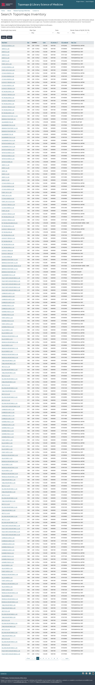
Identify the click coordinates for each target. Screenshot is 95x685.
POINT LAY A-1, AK (7, 192)
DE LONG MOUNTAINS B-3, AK (9, 632)
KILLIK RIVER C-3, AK (7, 458)
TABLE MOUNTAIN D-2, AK (9, 363)
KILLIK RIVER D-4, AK (7, 345)
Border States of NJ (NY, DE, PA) (79, 30)
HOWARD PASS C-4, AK (8, 433)
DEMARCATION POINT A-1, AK (10, 259)
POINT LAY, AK (5, 210)
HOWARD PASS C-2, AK (8, 427)
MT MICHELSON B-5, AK (8, 113)
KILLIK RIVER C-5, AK (7, 470)
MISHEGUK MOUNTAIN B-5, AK (10, 602)
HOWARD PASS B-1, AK (8, 547)
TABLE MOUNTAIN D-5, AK (9, 391)
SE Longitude (64, 42)
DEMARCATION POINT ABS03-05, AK (11, 265)
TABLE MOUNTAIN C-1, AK (8, 479)
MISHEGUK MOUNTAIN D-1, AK (10, 336)
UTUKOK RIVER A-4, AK (8, 198)
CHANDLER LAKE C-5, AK (8, 424)
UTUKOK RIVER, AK (7, 256)
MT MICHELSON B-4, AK (8, 109)
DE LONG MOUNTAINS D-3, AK (9, 388)
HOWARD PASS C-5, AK (8, 437)
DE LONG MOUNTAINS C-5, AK (9, 522)
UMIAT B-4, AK (5, 57)
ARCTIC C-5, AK (6, 519)
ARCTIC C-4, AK (6, 513)
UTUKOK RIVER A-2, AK (8, 186)
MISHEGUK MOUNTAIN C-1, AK (10, 455)
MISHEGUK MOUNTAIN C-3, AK (10, 467)
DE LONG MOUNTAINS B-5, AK (9, 647)
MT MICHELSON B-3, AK (8, 103)
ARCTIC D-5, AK (6, 400)
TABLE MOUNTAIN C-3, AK (8, 492)
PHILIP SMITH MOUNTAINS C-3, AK (11, 531)
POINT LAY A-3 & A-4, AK (8, 201)
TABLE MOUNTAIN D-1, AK (9, 360)
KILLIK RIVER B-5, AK (7, 595)
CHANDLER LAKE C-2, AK (8, 412)
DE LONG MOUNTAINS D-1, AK (9, 369)
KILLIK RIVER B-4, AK (7, 586)
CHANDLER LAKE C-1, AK (8, 409)
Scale (44, 42)
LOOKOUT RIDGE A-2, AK (8, 213)
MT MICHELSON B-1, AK (8, 91)
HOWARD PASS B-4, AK (8, 559)
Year (28, 42)
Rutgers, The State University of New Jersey (16, 677)
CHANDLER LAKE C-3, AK (8, 415)
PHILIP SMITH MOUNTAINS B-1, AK (11, 650)
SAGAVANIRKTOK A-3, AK (8, 137)
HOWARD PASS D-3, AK (8, 314)
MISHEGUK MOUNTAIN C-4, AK (10, 473)
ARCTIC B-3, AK (6, 629)
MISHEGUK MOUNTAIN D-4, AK (10, 354)
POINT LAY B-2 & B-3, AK (8, 70)
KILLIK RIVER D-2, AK (7, 333)
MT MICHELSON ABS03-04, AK (9, 223)
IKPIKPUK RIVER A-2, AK (8, 149)
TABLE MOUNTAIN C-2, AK (8, 482)
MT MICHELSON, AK (7, 232)
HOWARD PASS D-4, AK (8, 320)
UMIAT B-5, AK (5, 61)
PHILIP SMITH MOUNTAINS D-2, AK (11, 281)
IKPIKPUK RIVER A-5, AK (8, 158)
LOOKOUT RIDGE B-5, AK (8, 106)
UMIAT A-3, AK (5, 174)
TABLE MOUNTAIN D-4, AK (9, 382)
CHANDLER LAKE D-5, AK (8, 308)
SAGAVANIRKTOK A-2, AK (8, 125)
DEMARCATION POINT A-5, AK (10, 128)
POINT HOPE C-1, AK (7, 440)
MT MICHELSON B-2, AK (8, 97)
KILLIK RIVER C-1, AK (7, 443)
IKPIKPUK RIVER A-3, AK (8, 152)
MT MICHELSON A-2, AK (8, 226)
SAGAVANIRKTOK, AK (7, 122)
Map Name (4, 42)
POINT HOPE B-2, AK (7, 580)
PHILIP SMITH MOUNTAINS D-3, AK (11, 284)
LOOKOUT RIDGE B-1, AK (8, 82)
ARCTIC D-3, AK (6, 385)
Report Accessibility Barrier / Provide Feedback (47, 681)
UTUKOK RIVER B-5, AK (8, 85)
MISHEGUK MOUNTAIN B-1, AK (10, 574)
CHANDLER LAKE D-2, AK (8, 296)
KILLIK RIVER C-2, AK (7, 449)
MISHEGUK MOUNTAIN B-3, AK (10, 592)
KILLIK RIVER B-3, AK (7, 577)
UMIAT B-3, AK (5, 54)
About (9, 10)
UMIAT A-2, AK (5, 168)
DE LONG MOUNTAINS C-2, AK (9, 498)
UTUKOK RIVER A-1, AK (8, 183)
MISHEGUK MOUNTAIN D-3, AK (10, 348)
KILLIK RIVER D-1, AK (7, 330)
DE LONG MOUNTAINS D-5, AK (9, 403)
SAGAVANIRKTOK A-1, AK (8, 275)
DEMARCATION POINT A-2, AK (10, 262)
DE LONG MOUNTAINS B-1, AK (9, 614)
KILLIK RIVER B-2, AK (7, 568)
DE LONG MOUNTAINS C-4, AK (9, 516)
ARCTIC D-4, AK (6, 394)
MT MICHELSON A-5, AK (8, 247)
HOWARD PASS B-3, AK (8, 556)
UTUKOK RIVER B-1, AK (8, 67)
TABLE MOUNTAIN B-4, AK (8, 626)
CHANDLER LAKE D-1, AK (8, 293)
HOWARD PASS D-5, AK (8, 326)
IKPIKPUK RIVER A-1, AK (8, 143)
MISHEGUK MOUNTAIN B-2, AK (10, 583)
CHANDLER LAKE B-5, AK (8, 550)
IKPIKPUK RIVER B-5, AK (8, 45)
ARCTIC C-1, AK (6, 485)
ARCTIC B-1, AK (6, 611)
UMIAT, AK (4, 171)
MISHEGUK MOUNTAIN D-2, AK (10, 342)
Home (3, 10)
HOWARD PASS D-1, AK (8, 305)
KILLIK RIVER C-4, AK (7, 464)
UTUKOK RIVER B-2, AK (8, 73)
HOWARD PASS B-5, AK (8, 562)
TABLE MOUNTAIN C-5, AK (8, 510)
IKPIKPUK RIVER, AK (7, 161)
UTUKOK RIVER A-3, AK (8, 189)
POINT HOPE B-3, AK (7, 589)
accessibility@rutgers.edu (21, 682)
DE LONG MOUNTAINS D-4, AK (9, 397)
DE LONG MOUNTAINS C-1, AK (9, 489)
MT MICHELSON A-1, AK (8, 216)
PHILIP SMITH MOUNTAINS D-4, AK (11, 287)
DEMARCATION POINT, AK (9, 119)
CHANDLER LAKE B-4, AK (8, 544)
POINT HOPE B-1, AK (7, 571)
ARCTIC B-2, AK (6, 620)
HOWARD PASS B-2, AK (8, 553)
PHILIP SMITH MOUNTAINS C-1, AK (11, 525)
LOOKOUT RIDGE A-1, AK (8, 204)
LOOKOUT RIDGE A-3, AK (8, 220)
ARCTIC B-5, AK (6, 644)
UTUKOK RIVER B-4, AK (8, 79)
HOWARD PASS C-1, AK (8, 421)
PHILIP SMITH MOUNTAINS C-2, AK (11, 528)
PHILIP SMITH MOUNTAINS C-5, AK (11, 406)
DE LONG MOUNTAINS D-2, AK (9, 378)
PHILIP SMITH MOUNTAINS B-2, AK (11, 654)
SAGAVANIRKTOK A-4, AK (8, 140)
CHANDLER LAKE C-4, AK (8, 418)
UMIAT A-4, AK (5, 177)
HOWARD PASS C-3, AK (8, 430)
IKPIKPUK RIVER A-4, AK (8, 155)
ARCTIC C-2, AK (6, 495)
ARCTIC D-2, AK (6, 375)
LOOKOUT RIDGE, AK (7, 250)
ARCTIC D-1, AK (6, 366)
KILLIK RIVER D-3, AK (7, 339)
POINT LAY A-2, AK (7, 195)
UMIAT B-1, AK (5, 48)
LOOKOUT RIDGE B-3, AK (8, 94)
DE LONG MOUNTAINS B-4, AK (9, 641)
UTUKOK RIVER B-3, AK (8, 76)
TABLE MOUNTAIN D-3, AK (9, 372)
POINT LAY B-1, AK (7, 64)
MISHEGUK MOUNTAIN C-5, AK (10, 476)
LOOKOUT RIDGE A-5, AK (8, 238)
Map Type (33, 30)
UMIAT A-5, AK (5, 180)
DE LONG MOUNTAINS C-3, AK (9, 507)
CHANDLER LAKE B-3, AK (8, 541)
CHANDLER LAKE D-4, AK (8, 302)
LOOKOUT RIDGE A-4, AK (8, 229)
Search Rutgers (90, 1)
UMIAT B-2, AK (5, 51)
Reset (9, 37)
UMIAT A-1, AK (5, 165)
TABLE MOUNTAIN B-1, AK (8, 605)
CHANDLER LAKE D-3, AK (8, 299)
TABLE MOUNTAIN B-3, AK (8, 617)
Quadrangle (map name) (8, 30)
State (56, 30)
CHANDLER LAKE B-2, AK (8, 537)
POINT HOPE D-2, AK (7, 323)
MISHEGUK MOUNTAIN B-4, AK (10, 599)
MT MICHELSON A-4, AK (8, 244)
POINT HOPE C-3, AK (7, 452)
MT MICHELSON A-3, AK (8, 235)
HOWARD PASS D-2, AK (8, 311)
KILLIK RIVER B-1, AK (7, 565)
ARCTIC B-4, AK (6, 638)
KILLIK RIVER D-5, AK (7, 351)
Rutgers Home (80, 1)
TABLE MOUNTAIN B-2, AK (8, 608)
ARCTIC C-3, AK (6, 504)
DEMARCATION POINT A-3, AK (10, 268)
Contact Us (36, 10)
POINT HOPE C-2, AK (7, 446)
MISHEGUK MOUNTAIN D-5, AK (10, 357)
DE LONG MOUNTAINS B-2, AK (9, 623)
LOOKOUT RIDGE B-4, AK (8, 100)
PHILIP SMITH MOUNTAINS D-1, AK (11, 278)
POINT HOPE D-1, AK (7, 317)
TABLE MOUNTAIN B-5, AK (8, 635)
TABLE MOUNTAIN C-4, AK (8, 501)
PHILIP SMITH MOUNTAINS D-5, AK (11, 290)
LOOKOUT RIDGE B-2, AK (8, 88)
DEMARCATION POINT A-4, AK (10, 116)
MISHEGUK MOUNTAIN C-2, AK (10, 461)
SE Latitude (54, 42)
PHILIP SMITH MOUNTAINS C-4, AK (11, 534)
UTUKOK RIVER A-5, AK (8, 207)
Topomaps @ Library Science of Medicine (40, 4)
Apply (3, 37)
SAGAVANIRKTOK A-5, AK (8, 146)
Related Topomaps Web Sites (22, 10)
